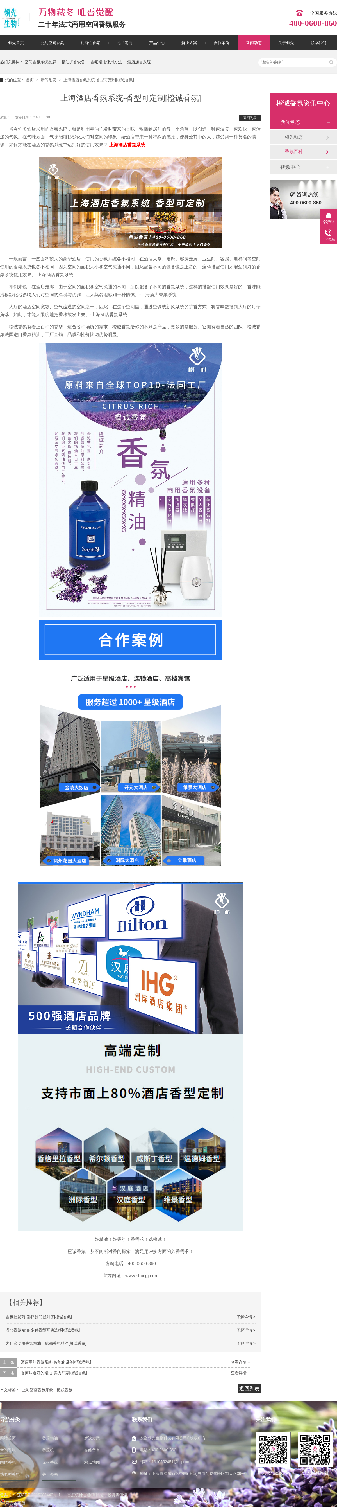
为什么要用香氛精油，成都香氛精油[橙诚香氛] (46, 1343)
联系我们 (318, 43)
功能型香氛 (10, 1474)
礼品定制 (125, 43)
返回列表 (250, 118)
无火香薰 (50, 1462)
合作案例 (221, 43)
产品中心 (157, 43)
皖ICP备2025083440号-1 (39, 1495)
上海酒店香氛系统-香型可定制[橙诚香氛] (98, 80)
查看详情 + (240, 1362)
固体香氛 (8, 1462)
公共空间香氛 (52, 43)
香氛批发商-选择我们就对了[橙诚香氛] (39, 1317)
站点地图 (92, 1462)
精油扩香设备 (73, 62)
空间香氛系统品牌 (40, 62)
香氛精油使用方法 (106, 62)
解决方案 (189, 43)
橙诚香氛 (64, 1390)
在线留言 (92, 1450)
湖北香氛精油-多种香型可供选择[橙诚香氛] (43, 1330)
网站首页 (8, 1438)
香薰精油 (50, 1438)
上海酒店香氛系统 (127, 144)
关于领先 (286, 43)
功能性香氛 (90, 43)
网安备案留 (12, 1503)
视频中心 (290, 167)
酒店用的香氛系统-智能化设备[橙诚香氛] (56, 1362)
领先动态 (294, 137)
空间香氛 (8, 1450)
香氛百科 (294, 151)
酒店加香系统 (139, 62)
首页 (30, 80)
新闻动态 (254, 43)
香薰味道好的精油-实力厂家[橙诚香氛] (54, 1373)
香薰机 (48, 1450)
